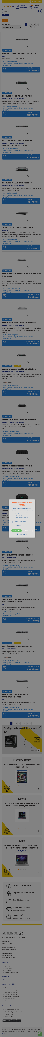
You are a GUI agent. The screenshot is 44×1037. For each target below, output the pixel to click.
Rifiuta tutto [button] (28, 530)
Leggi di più (25, 517)
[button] (22, 518)
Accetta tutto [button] (16, 530)
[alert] (22, 518)
